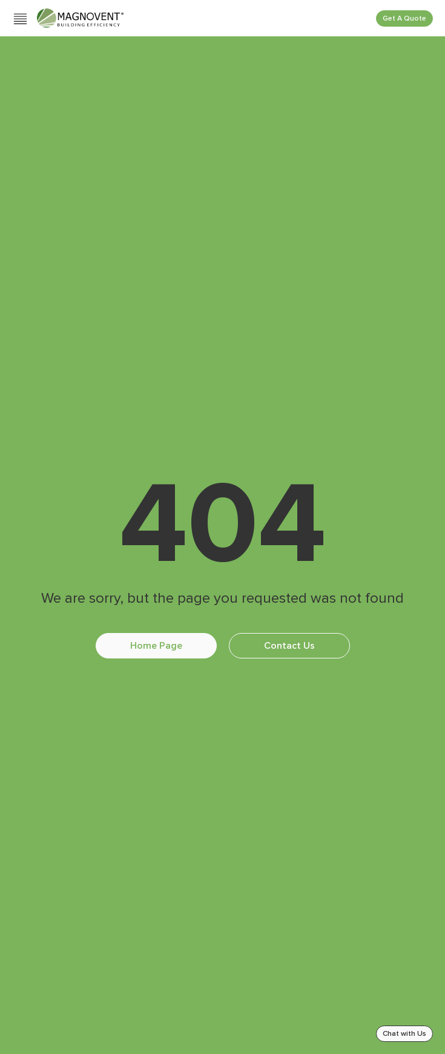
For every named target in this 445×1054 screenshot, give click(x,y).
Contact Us (289, 646)
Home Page (156, 646)
